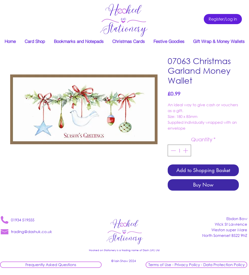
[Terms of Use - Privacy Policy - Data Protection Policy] (196, 265)
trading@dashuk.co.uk (31, 231)
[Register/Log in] (223, 19)
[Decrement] (172, 150)
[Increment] (186, 150)
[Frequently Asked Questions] (51, 265)
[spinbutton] (179, 150)
